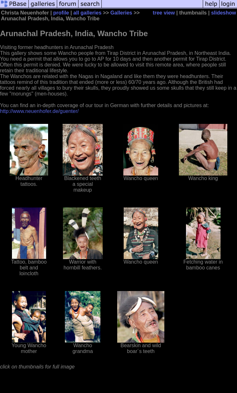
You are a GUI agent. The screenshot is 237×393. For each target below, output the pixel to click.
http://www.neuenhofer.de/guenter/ (39, 111)
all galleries (87, 12)
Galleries (121, 12)
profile (61, 12)
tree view (164, 12)
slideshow (223, 12)
